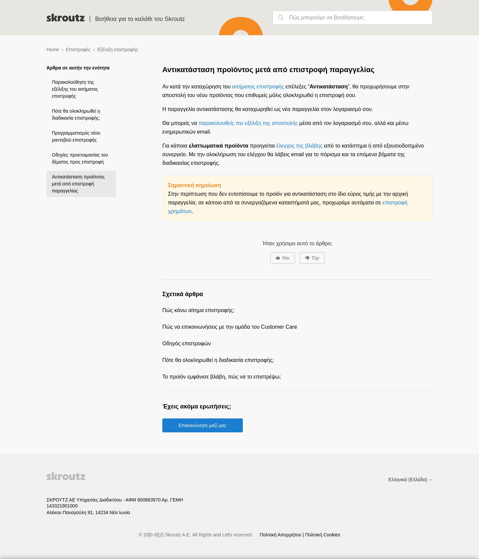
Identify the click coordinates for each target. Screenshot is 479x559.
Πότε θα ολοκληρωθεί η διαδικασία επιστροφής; (76, 114)
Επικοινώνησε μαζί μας (203, 425)
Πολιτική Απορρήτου (280, 534)
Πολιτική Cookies (322, 534)
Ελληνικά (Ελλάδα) (410, 479)
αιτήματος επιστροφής (258, 86)
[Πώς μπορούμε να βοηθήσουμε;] (352, 18)
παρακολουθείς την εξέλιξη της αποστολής (248, 123)
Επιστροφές (78, 49)
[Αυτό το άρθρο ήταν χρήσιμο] (282, 258)
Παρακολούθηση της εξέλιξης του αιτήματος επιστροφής (75, 89)
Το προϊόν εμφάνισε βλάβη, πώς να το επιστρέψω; (221, 377)
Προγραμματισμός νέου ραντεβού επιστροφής (76, 136)
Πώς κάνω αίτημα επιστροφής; (198, 310)
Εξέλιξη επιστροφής (117, 49)
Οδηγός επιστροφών (186, 343)
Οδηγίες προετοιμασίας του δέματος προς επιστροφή (80, 158)
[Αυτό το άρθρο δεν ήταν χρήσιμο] (312, 258)
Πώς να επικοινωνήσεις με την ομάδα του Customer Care (229, 327)
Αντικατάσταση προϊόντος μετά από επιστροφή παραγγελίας (78, 183)
